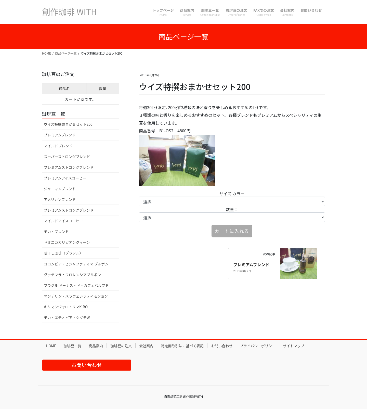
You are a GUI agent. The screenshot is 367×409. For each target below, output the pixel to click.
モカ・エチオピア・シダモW (67, 317)
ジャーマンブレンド (60, 188)
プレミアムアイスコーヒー (65, 178)
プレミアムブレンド (251, 264)
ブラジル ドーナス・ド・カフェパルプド (76, 285)
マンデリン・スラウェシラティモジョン (76, 296)
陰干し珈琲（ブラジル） (63, 252)
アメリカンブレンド (60, 199)
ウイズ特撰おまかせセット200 (68, 124)
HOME (51, 345)
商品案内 (96, 345)
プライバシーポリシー (258, 345)
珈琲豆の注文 (121, 345)
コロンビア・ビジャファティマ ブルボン (76, 263)
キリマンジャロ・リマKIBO (66, 306)
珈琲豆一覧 (72, 345)
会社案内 (146, 345)
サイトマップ (293, 345)
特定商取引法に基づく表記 (182, 345)
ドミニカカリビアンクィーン (67, 242)
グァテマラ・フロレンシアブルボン (72, 274)
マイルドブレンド (58, 145)
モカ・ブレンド (56, 231)
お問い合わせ (221, 345)
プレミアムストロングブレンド (69, 167)
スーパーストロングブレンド (67, 156)
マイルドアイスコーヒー (63, 220)
